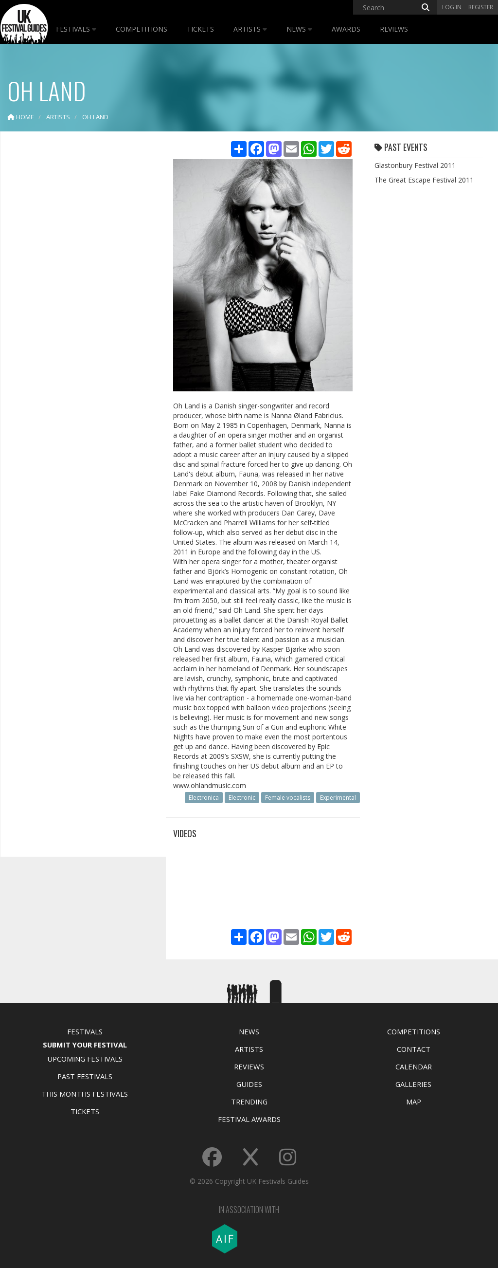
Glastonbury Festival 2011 (415, 165)
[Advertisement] (81, 292)
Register (480, 7)
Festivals (76, 29)
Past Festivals (84, 1076)
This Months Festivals (84, 1094)
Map (413, 1101)
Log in (452, 7)
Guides (249, 1084)
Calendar (413, 1066)
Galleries (413, 1084)
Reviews (394, 29)
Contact (413, 1049)
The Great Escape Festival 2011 (424, 179)
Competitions (141, 29)
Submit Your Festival (85, 1044)
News (299, 29)
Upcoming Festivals (85, 1059)
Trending (249, 1101)
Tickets (200, 29)
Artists (250, 29)
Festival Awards (249, 1119)
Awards (346, 29)
